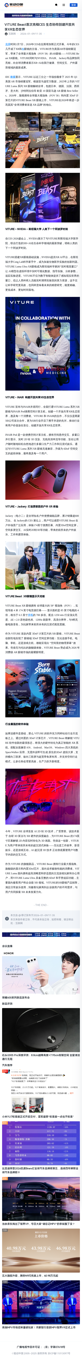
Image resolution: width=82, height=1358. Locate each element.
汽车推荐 (7, 1065)
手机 (30, 615)
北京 (7, 44)
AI (23, 48)
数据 (12, 76)
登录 (73, 5)
